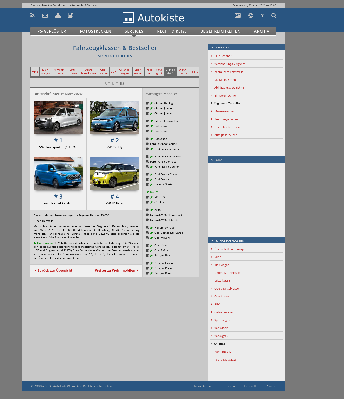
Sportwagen (222, 320)
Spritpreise (228, 386)
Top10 (194, 71)
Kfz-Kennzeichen (225, 80)
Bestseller (251, 386)
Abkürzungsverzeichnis (229, 87)
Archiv (261, 31)
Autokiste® (61, 386)
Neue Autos (202, 386)
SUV (113, 71)
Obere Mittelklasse (88, 71)
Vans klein (149, 71)
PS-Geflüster (51, 31)
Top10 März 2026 (225, 359)
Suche (271, 386)
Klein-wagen (45, 71)
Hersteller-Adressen (227, 127)
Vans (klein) (221, 328)
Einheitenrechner (225, 95)
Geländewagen (224, 312)
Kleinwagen (221, 265)
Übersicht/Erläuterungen (230, 249)
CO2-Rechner (222, 56)
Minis (35, 71)
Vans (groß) (221, 336)
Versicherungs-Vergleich (229, 64)
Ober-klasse (104, 71)
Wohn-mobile (183, 71)
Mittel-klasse (73, 71)
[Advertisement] (304, 100)
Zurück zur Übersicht (55, 270)
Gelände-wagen (124, 71)
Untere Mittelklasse (227, 273)
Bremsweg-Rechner (227, 119)
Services (134, 31)
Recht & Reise (172, 31)
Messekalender (224, 111)
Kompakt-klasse (59, 71)
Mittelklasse (222, 281)
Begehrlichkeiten (221, 31)
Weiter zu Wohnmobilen (115, 270)
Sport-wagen (138, 71)
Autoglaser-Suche (225, 135)
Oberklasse (221, 296)
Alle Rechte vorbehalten (94, 386)
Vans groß (159, 71)
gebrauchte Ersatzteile (228, 72)
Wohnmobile (222, 352)
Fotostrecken (95, 31)
